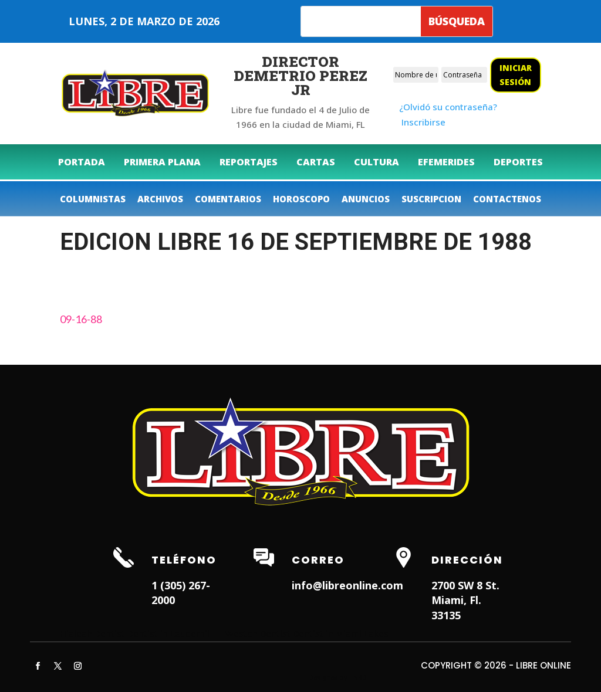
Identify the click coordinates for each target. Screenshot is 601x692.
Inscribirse (423, 122)
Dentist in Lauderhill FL (175, 633)
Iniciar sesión (515, 74)
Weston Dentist (258, 633)
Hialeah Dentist (92, 633)
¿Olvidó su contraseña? (448, 107)
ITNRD (358, 677)
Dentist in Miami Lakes (341, 633)
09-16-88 (81, 319)
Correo (318, 559)
